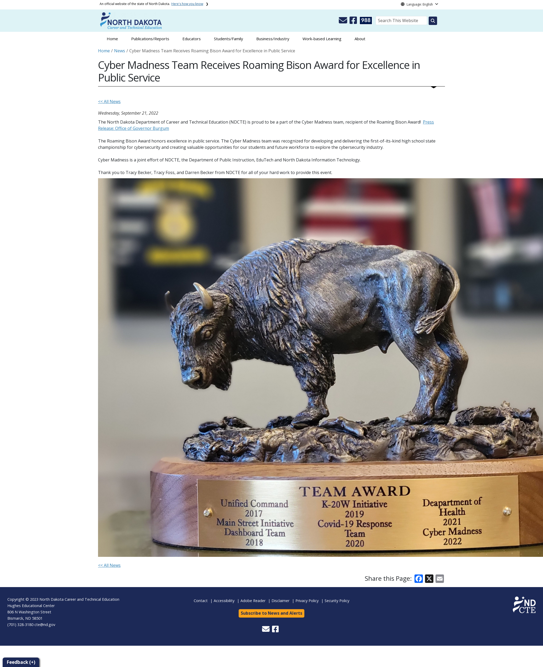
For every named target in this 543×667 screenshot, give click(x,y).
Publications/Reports (150, 38)
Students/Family (228, 38)
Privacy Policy (307, 600)
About (360, 38)
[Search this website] (433, 21)
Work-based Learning (322, 38)
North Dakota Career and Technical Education (79, 599)
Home (112, 38)
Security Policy (337, 600)
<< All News (109, 101)
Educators (191, 38)
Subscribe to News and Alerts (271, 613)
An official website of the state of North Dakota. (151, 4)
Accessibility (224, 600)
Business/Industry (272, 38)
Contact (201, 600)
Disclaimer (280, 600)
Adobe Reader (252, 600)
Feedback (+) (21, 662)
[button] (343, 22)
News (119, 51)
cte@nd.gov (44, 624)
